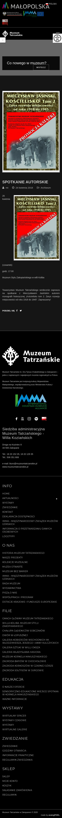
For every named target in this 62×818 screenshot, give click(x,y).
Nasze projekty (12, 557)
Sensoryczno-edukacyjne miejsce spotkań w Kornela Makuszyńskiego (30, 693)
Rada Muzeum (11, 583)
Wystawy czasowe (14, 720)
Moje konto (10, 781)
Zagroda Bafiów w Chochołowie (24, 661)
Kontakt (7, 512)
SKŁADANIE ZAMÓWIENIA (17, 790)
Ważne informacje (14, 699)
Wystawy (8, 502)
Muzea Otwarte (12, 566)
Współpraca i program (17, 597)
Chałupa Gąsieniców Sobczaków (23, 630)
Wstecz (41, 67)
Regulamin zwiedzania (17, 759)
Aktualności (10, 498)
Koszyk (6, 785)
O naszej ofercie (13, 687)
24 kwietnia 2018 (24, 187)
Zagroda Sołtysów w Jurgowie (23, 670)
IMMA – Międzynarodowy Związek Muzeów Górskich (30, 523)
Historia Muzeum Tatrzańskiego (23, 553)
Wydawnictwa (11, 588)
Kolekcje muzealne (15, 562)
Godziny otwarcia (14, 750)
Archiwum (46, 187)
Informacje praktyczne (18, 755)
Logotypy (8, 536)
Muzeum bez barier (15, 571)
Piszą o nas (9, 592)
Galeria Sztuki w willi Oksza (21, 647)
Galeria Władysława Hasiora (21, 652)
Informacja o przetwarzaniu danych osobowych (27, 530)
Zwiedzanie (10, 507)
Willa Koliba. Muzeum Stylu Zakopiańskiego (20, 625)
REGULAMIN (9, 794)
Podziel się (8, 311)
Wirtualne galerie (14, 729)
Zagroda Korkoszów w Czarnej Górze (27, 665)
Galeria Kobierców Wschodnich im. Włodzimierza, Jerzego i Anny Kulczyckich (30, 641)
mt (7, 187)
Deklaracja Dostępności (18, 516)
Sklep (6, 776)
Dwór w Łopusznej (15, 635)
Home (6, 493)
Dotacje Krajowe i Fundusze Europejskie (29, 601)
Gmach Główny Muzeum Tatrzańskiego (27, 618)
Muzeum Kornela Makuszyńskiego (24, 656)
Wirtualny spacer (14, 715)
